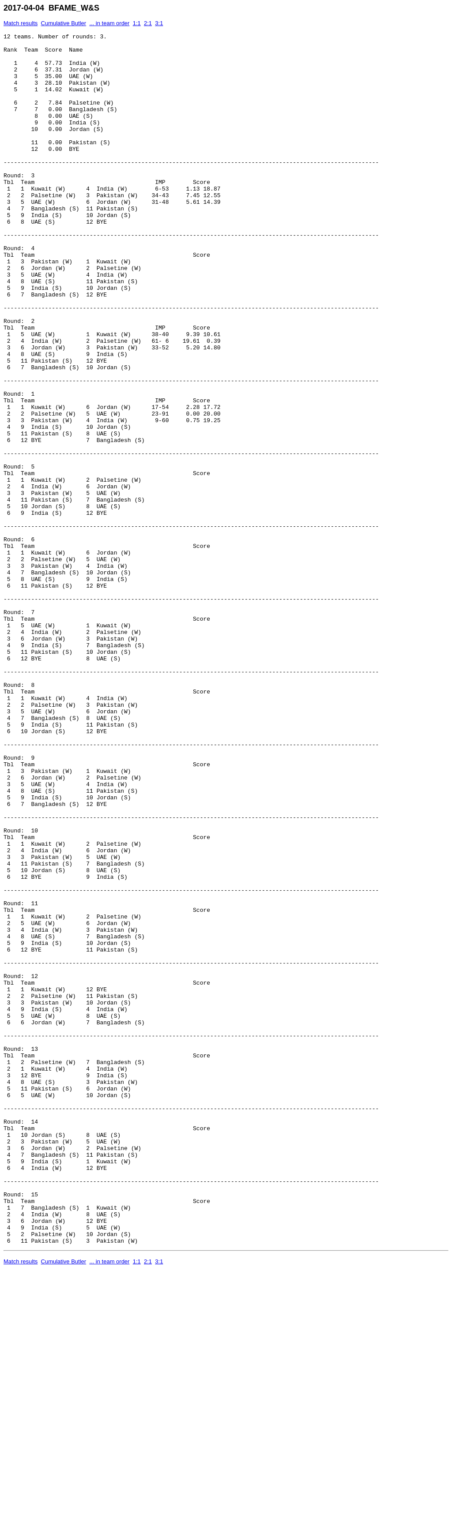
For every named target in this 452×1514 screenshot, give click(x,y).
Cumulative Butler (64, 23)
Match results (21, 23)
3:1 (159, 23)
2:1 (148, 23)
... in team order (109, 23)
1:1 (137, 23)
